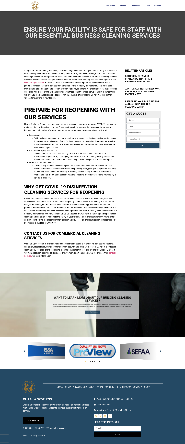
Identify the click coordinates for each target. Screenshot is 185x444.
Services (122, 6)
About (147, 6)
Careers (157, 6)
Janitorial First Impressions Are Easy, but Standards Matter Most (142, 91)
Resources (135, 6)
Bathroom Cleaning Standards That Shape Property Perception (138, 79)
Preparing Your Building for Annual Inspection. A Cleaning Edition (142, 104)
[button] (24, 351)
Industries (110, 6)
